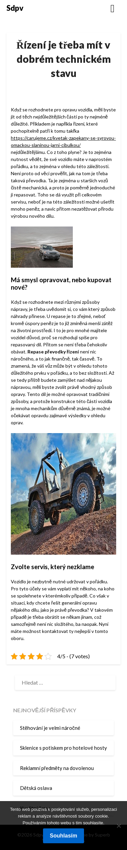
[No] (118, 825)
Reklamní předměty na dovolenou (57, 768)
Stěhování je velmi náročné (50, 728)
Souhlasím (63, 836)
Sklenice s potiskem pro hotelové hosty (63, 748)
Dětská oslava (36, 788)
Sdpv (14, 7)
